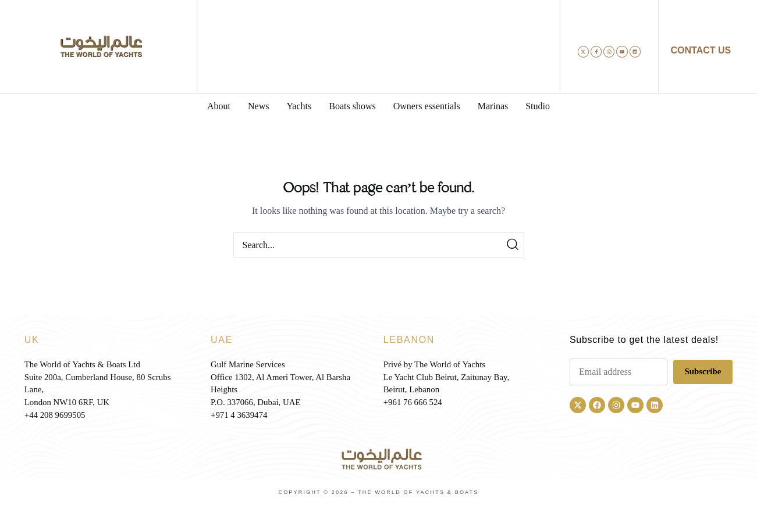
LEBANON (409, 340)
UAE (222, 340)
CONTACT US (701, 50)
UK (32, 340)
